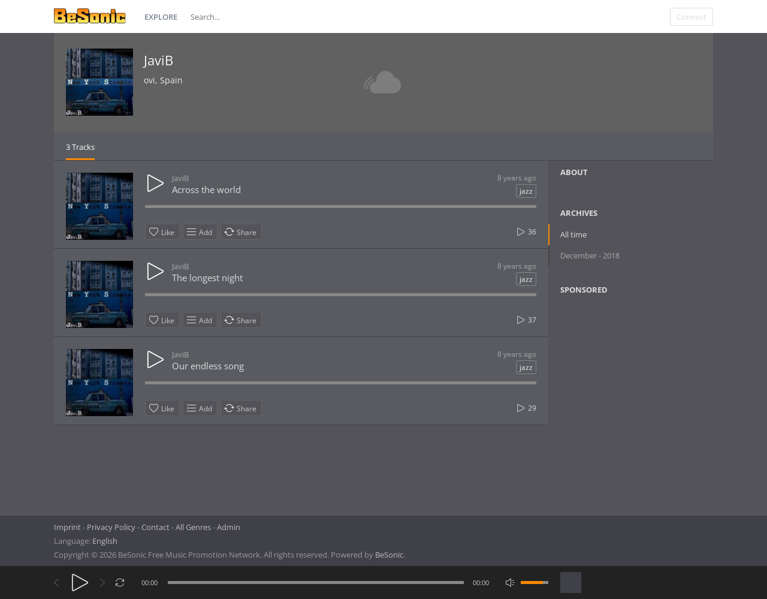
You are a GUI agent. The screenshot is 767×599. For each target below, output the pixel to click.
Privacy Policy (111, 527)
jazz (526, 191)
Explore (160, 16)
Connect (691, 16)
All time (573, 234)
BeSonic (389, 554)
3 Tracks (80, 147)
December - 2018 (590, 255)
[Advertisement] (618, 401)
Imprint (67, 527)
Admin (228, 527)
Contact (155, 527)
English (104, 540)
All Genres (193, 527)
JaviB (158, 60)
